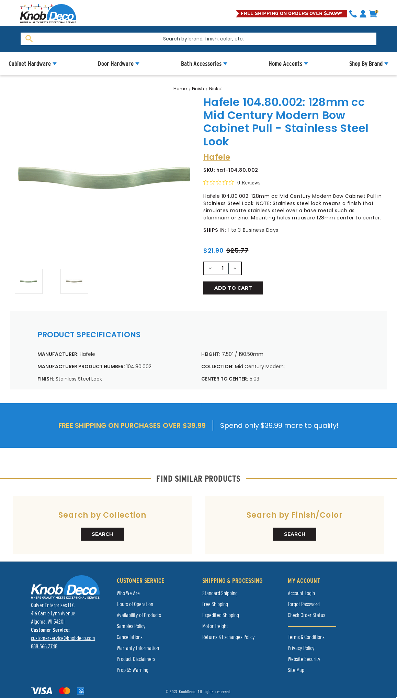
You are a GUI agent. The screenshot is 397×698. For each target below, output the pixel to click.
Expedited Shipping (220, 615)
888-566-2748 (44, 646)
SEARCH (102, 534)
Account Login (301, 593)
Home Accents (285, 63)
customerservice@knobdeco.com (63, 638)
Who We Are (128, 593)
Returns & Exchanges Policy (228, 637)
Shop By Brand (366, 63)
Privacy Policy (301, 648)
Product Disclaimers (136, 659)
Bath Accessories (201, 63)
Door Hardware (116, 63)
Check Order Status (306, 615)
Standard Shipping (220, 593)
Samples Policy (131, 626)
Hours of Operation (135, 604)
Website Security (304, 659)
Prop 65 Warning (132, 670)
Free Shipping (215, 604)
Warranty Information (138, 648)
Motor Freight (215, 626)
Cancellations (130, 637)
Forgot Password (304, 604)
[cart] (373, 13)
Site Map (296, 670)
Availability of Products (139, 615)
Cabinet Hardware (30, 63)
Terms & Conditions (306, 637)
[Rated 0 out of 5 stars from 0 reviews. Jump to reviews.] (231, 182)
